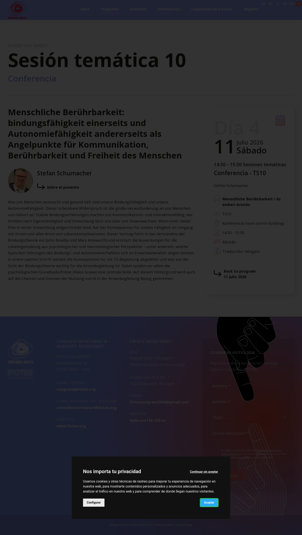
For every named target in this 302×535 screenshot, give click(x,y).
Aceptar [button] (209, 502)
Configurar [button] (94, 502)
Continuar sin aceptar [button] (204, 471)
